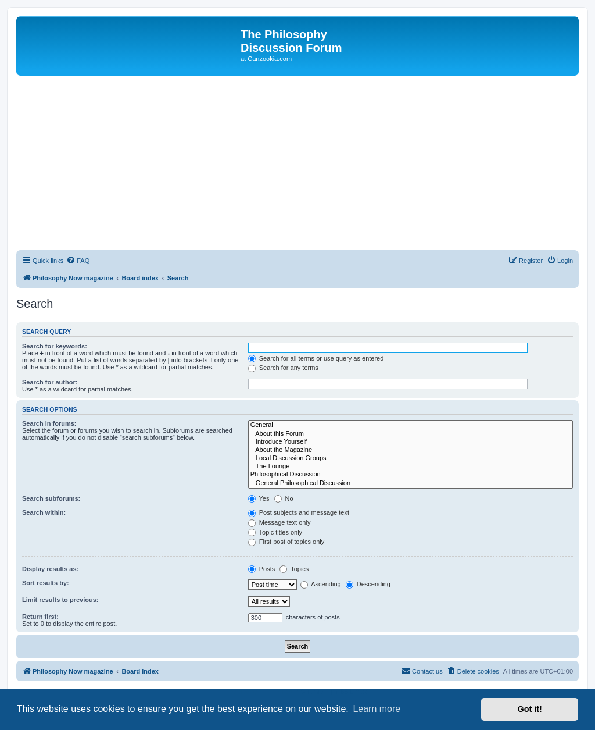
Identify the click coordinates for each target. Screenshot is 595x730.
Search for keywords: (54, 346)
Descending (368, 584)
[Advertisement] (297, 162)
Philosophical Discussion (410, 475)
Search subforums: (51, 498)
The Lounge (410, 466)
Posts (261, 568)
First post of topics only (286, 541)
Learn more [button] (376, 709)
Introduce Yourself (410, 442)
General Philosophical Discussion (410, 483)
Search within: (44, 512)
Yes (259, 498)
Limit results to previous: (60, 599)
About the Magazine (410, 450)
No (283, 498)
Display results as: (50, 568)
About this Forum (410, 434)
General (410, 425)
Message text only (279, 522)
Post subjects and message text (298, 512)
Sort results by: (45, 582)
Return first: (40, 616)
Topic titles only (275, 532)
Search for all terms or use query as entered (316, 358)
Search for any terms (283, 367)
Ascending (320, 584)
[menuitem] (77, 261)
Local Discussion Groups (410, 458)
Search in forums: (49, 423)
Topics (294, 568)
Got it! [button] (530, 709)
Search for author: (49, 382)
